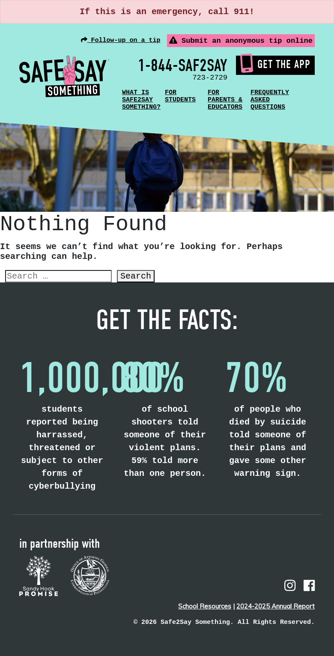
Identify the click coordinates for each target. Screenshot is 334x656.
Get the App (275, 64)
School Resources (204, 606)
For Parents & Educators (225, 100)
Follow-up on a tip (121, 40)
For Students (180, 96)
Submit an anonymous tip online (241, 40)
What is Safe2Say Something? (141, 100)
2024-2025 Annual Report (275, 606)
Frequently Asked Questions (269, 100)
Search (135, 276)
